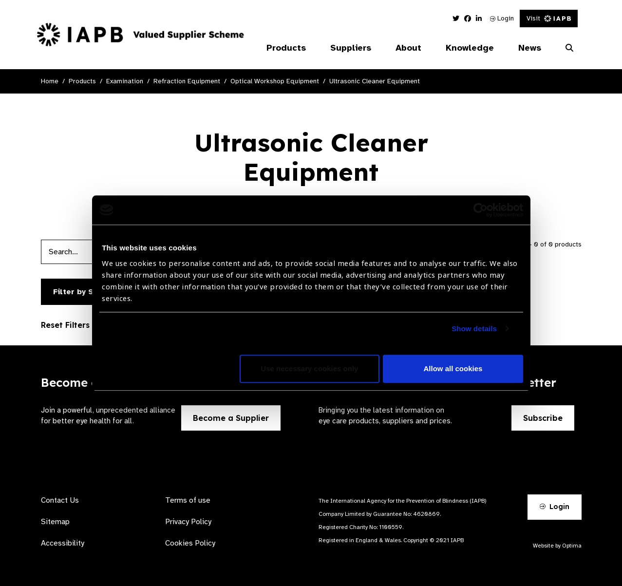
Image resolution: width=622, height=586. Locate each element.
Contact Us (60, 500)
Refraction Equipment (186, 81)
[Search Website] (569, 48)
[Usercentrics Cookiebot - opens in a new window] (480, 210)
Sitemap (55, 522)
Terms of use (187, 500)
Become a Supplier (231, 418)
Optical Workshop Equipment (274, 81)
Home (49, 81)
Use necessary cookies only (309, 368)
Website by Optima (557, 545)
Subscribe (543, 418)
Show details (474, 328)
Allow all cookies (453, 368)
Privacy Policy (188, 522)
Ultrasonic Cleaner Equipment (374, 81)
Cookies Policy (190, 543)
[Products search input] (91, 252)
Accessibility (62, 543)
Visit (549, 18)
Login (502, 18)
